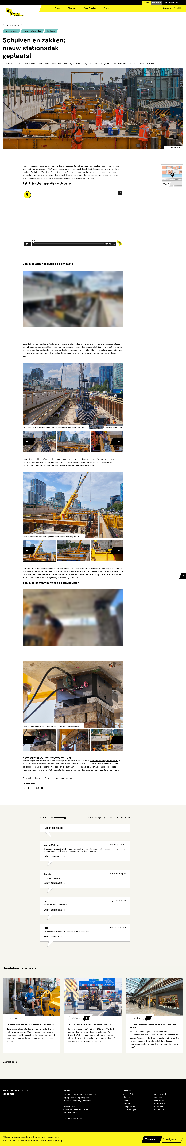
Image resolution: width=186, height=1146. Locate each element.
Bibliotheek (159, 1106)
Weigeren (171, 1139)
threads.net (24, 788)
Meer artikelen (10, 1062)
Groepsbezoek (129, 1106)
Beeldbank (159, 1109)
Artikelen (158, 1097)
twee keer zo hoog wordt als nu (104, 760)
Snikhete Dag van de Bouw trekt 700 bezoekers (30, 1024)
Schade (126, 1100)
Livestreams (159, 1103)
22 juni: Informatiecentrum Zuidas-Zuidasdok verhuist (153, 1026)
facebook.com (28, 788)
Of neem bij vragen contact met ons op (107, 817)
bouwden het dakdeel (75, 347)
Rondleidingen (129, 1109)
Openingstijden (70, 1106)
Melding (126, 1103)
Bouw (57, 8)
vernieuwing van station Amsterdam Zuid (51, 770)
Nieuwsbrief (159, 1100)
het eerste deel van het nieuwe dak (54, 763)
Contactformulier (70, 1112)
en (179, 8)
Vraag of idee (129, 1094)
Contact (107, 8)
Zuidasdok (156, 2)
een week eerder (105, 172)
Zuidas (146, 2)
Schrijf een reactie (53, 828)
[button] (165, 8)
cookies (19, 1137)
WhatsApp (37, 788)
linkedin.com (33, 788)
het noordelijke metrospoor (66, 350)
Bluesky (42, 788)
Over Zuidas (90, 8)
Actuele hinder (160, 1094)
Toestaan (150, 1139)
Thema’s (72, 8)
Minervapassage (11, 31)
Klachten (127, 1097)
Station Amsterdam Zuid (32, 31)
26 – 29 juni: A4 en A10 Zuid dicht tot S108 (89, 1024)
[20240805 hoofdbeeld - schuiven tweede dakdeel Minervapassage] (93, 108)
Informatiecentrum (172, 2)
